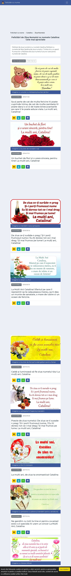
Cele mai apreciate (19, 61)
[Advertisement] (36, 18)
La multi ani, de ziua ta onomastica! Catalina (34, 474)
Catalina (29, 33)
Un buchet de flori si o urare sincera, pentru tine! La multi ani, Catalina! (34, 159)
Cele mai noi (31, 61)
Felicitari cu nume (17, 33)
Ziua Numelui (16, 97)
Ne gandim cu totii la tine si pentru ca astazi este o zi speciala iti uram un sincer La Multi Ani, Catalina (35, 523)
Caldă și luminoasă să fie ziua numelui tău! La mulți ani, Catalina (35, 372)
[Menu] (67, 2)
